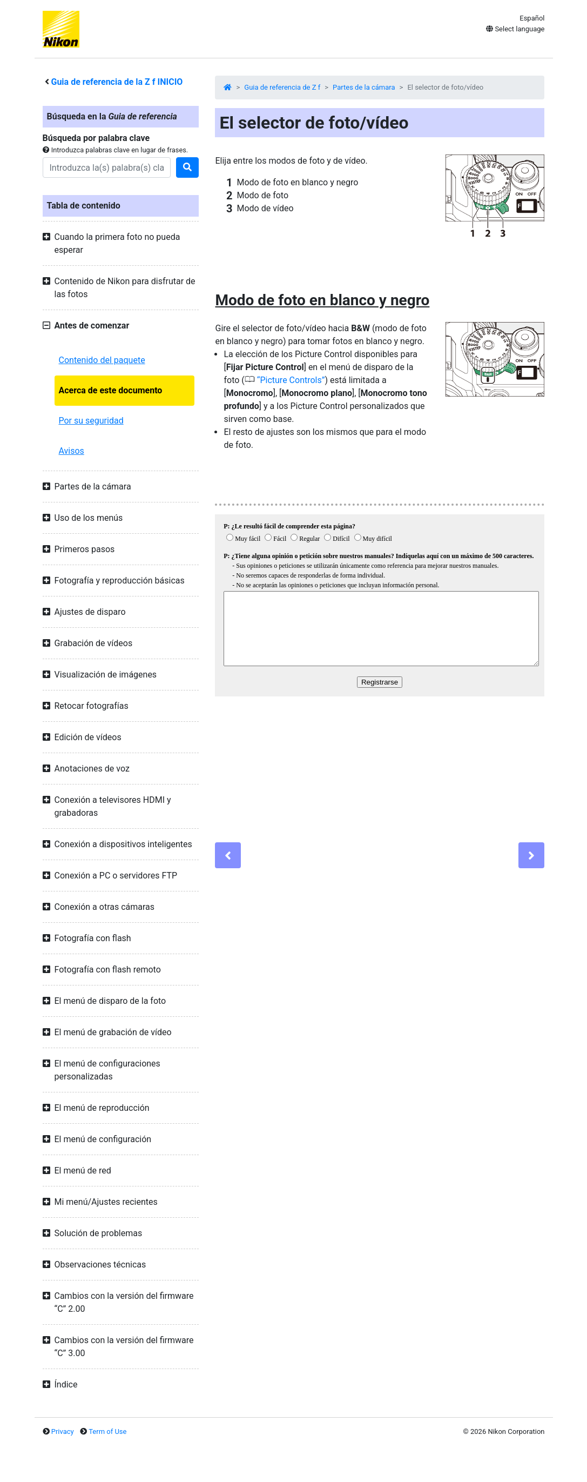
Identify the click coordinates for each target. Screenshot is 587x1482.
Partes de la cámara (364, 87)
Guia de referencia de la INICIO (117, 82)
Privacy (62, 1431)
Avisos (71, 451)
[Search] (107, 167)
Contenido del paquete (102, 360)
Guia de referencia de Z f (282, 87)
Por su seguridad (91, 420)
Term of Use (107, 1431)
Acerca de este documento (111, 390)
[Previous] (228, 855)
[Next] (531, 855)
